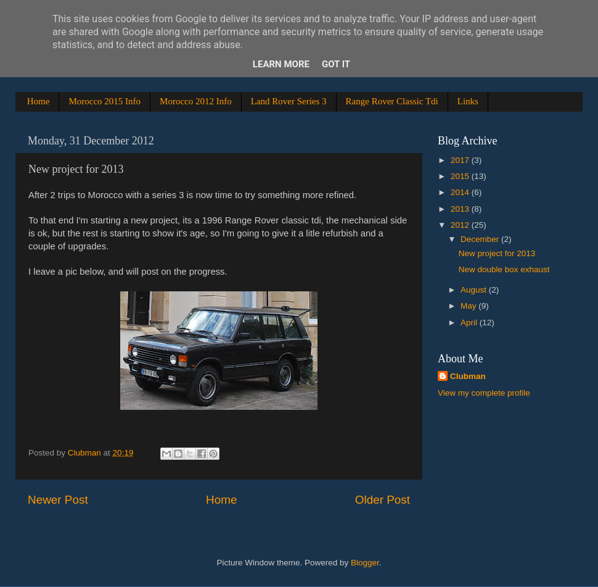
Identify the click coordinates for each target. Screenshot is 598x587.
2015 (461, 176)
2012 (461, 225)
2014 (461, 192)
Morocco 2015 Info (104, 101)
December (481, 239)
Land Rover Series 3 (289, 101)
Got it (336, 64)
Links (467, 101)
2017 (461, 160)
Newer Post (58, 499)
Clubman (468, 376)
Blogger (365, 562)
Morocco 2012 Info (196, 101)
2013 (461, 209)
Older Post (382, 499)
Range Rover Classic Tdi (392, 101)
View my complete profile (484, 393)
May (469, 305)
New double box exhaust (504, 269)
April (470, 322)
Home (38, 101)
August (475, 289)
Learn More (281, 64)
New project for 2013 (497, 253)
